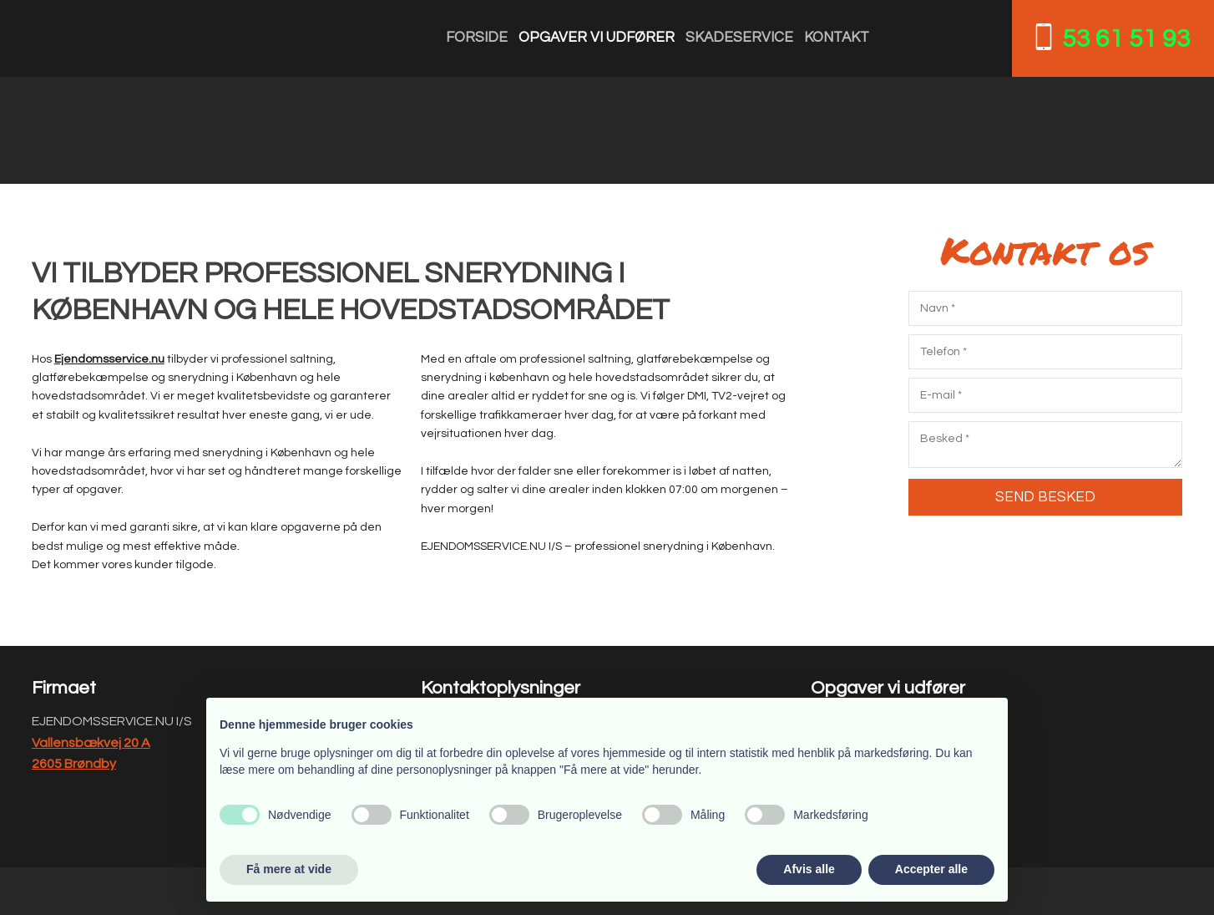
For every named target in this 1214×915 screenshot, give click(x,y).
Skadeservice (739, 37)
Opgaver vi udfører (596, 37)
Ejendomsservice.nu (109, 359)
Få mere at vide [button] (288, 869)
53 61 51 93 (1126, 39)
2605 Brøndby (74, 763)
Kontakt (836, 37)
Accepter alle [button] (931, 869)
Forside (477, 37)
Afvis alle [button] (808, 869)
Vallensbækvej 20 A (91, 743)
